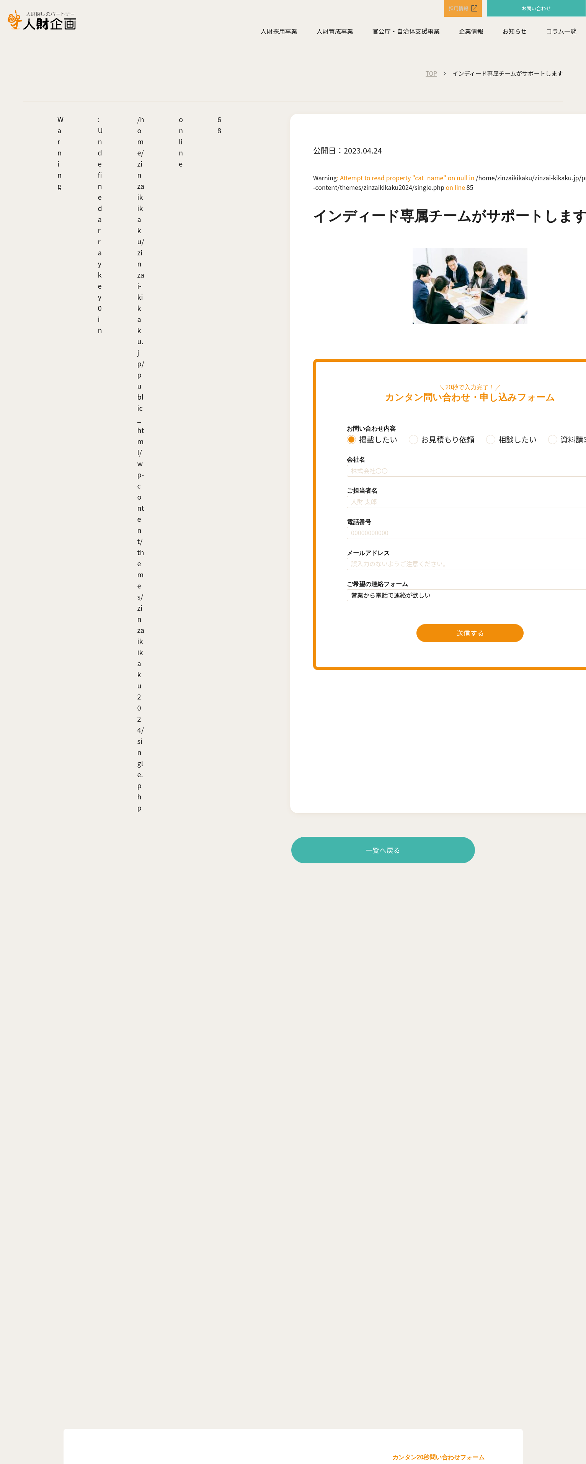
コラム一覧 (561, 33)
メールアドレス (368, 553)
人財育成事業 (335, 33)
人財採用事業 (279, 33)
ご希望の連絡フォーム (377, 584)
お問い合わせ (536, 8)
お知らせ (515, 33)
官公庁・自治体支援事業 (406, 33)
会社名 (356, 459)
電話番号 (359, 522)
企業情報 (471, 33)
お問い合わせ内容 (371, 428)
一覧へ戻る (383, 850)
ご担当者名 (362, 490)
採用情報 (452, 9)
